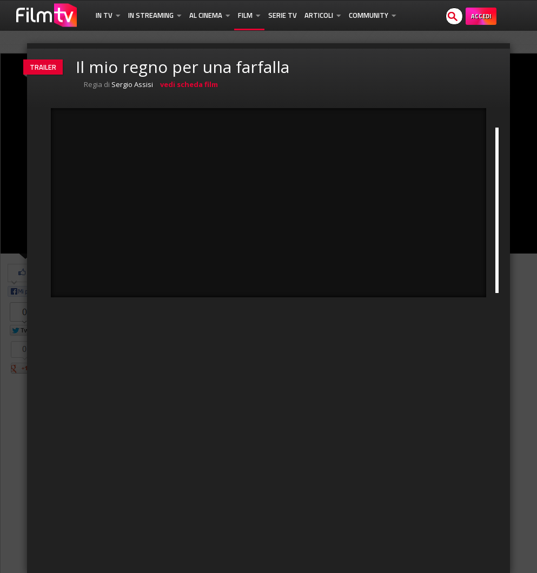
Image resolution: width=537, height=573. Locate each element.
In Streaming (155, 15)
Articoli (322, 15)
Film (249, 15)
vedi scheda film (189, 84)
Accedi (481, 16)
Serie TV (282, 15)
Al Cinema (209, 15)
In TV (108, 15)
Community (372, 15)
